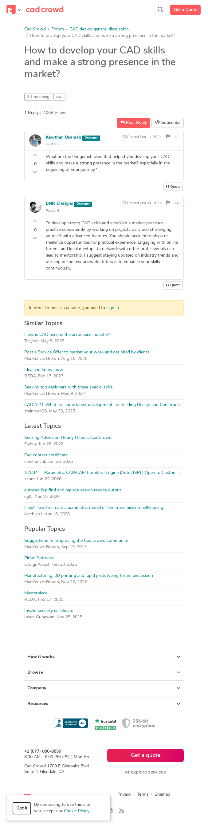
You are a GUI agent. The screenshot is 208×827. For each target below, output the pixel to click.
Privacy (124, 794)
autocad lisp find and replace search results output (72, 490)
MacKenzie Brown (41, 358)
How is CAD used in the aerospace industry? (67, 335)
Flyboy (30, 444)
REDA (30, 376)
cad (59, 97)
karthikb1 (33, 514)
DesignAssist (36, 564)
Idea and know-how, (44, 370)
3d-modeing (38, 97)
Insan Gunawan (39, 617)
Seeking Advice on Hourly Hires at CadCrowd (68, 437)
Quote (173, 187)
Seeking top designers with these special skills (68, 387)
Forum (57, 29)
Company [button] (104, 688)
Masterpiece (35, 593)
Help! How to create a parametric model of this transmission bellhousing (93, 508)
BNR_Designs (59, 203)
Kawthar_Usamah (63, 137)
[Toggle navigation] (14, 10)
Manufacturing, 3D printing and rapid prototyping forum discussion (88, 575)
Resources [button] (104, 703)
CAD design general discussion (99, 29)
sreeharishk (35, 461)
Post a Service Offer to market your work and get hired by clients (86, 352)
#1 (177, 137)
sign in (112, 308)
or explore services (145, 772)
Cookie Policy (76, 811)
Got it (22, 808)
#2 (177, 203)
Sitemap (162, 794)
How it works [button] (104, 656)
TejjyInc (31, 341)
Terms (143, 794)
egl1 (28, 496)
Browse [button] (104, 672)
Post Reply (133, 122)
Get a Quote (185, 10)
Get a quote (145, 755)
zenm (29, 479)
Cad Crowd (35, 29)
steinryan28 (35, 411)
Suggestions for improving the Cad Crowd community (76, 540)
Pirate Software (39, 558)
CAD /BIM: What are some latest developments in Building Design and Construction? (105, 405)
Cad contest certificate (46, 455)
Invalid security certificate (48, 610)
